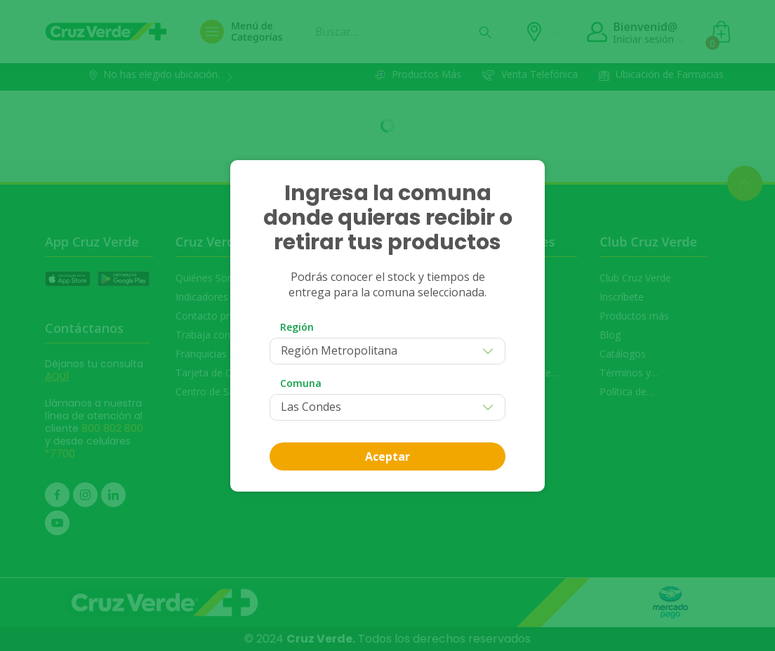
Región (297, 327)
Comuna (301, 383)
